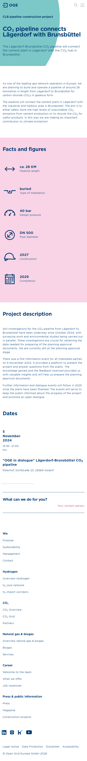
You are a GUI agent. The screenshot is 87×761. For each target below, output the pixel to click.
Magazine (9, 710)
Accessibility (70, 746)
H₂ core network (13, 585)
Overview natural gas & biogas (23, 640)
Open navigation (82, 5)
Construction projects (17, 716)
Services (8, 654)
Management (11, 553)
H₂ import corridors (15, 591)
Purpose (8, 540)
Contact (8, 560)
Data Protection (32, 746)
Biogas (7, 647)
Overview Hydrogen (16, 578)
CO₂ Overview (12, 609)
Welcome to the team (17, 672)
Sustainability (11, 547)
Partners (8, 623)
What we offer (12, 678)
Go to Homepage (10, 5)
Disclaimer (53, 746)
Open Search (76, 5)
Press (6, 703)
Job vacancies (12, 685)
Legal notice (11, 746)
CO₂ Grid (9, 616)
